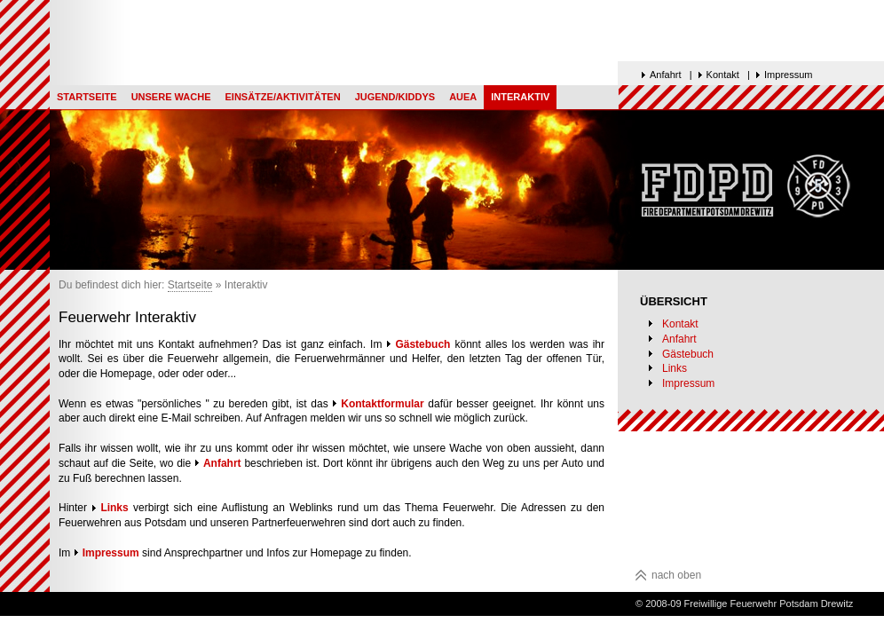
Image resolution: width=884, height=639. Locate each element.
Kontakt (722, 74)
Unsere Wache (171, 96)
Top (274, 6)
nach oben (676, 575)
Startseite (87, 96)
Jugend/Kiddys (395, 96)
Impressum (788, 74)
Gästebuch (688, 354)
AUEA (463, 96)
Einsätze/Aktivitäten (282, 96)
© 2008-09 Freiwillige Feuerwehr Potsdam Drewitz (744, 603)
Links (674, 368)
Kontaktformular (382, 404)
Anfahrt (665, 74)
